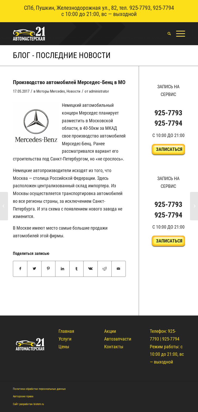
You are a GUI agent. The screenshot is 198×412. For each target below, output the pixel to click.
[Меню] (178, 33)
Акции (110, 331)
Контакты (113, 346)
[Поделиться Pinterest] (48, 269)
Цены (64, 346)
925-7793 (140, 8)
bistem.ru (39, 404)
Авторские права (23, 396)
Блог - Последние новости (62, 55)
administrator (99, 91)
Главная (66, 331)
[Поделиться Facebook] (20, 269)
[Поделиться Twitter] (34, 269)
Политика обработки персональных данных (39, 389)
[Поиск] (166, 33)
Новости (73, 91)
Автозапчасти (117, 339)
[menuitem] (166, 33)
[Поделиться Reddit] (104, 269)
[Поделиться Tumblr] (76, 269)
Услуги (65, 339)
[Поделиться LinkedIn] (62, 269)
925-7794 (163, 8)
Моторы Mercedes (50, 91)
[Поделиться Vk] (90, 269)
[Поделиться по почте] (118, 269)
